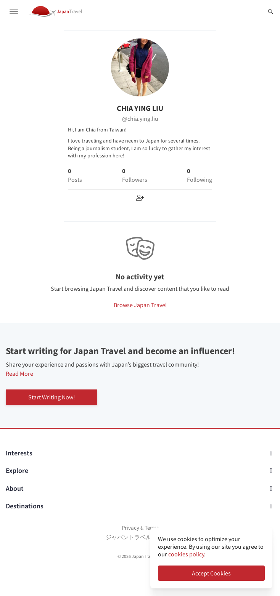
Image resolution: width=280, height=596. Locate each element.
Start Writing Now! (51, 397)
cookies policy (186, 554)
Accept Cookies (211, 573)
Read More (19, 373)
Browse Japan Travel (140, 305)
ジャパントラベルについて (140, 537)
